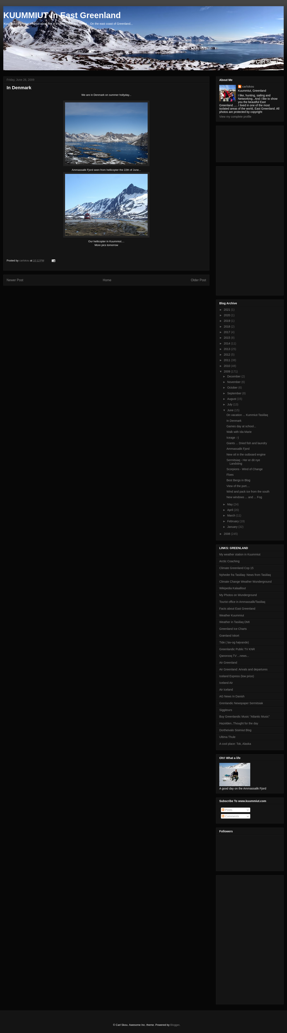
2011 (227, 360)
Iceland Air (226, 682)
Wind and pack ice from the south (248, 491)
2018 (227, 326)
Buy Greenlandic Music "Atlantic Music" (244, 716)
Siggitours (225, 710)
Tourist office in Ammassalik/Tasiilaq (242, 601)
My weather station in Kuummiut (239, 554)
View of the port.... (238, 486)
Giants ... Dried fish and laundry (247, 443)
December (234, 376)
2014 (227, 343)
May (230, 504)
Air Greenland (228, 662)
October (232, 387)
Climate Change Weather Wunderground (245, 581)
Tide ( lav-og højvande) (234, 642)
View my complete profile (235, 116)
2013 (227, 349)
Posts (227, 810)
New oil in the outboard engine (246, 454)
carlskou (248, 86)
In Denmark (234, 420)
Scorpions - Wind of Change (245, 469)
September (234, 393)
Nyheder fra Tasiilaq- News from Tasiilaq (245, 574)
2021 (227, 309)
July (230, 404)
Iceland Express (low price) (236, 676)
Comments (230, 816)
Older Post (198, 280)
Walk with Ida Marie (239, 431)
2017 (227, 332)
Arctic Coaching (229, 561)
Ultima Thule (227, 737)
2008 (227, 533)
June (230, 410)
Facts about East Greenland (237, 608)
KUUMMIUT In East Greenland (62, 15)
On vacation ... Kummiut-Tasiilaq (247, 415)
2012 (227, 354)
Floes (230, 474)
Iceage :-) (233, 437)
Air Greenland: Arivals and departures (243, 669)
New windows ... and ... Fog (244, 497)
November (234, 382)
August (232, 399)
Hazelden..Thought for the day (238, 723)
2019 (227, 320)
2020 (227, 315)
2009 (227, 371)
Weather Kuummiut (231, 615)
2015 (227, 337)
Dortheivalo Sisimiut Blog (235, 730)
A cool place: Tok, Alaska (235, 743)
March (231, 515)
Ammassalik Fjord (238, 448)
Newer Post (15, 280)
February (233, 521)
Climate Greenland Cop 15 (236, 568)
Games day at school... (241, 426)
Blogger (174, 1024)
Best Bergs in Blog (238, 480)
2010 (227, 366)
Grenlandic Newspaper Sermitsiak (241, 703)
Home (107, 280)
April (230, 510)
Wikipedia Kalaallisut (232, 588)
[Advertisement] (237, 142)
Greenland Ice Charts (233, 628)
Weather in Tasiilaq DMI (234, 622)
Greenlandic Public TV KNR (237, 649)
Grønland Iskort (229, 635)
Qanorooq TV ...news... (234, 655)
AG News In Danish (231, 696)
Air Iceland (226, 689)
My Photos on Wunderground (238, 595)
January (232, 526)
